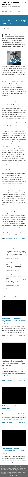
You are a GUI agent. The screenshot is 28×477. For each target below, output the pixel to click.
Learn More (12, 475)
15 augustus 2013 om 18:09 (12, 285)
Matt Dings (9, 274)
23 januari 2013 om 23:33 (12, 270)
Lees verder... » (22, 335)
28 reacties (9, 422)
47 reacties (9, 335)
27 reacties (9, 380)
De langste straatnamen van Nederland (13, 407)
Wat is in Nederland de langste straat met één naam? (14, 319)
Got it (17, 475)
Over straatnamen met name (10, 3)
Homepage (4, 11)
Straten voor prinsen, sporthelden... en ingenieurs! (13, 449)
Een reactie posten (7, 288)
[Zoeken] (22, 2)
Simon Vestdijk (6, 87)
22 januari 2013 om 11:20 (12, 258)
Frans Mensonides (11, 248)
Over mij (12, 11)
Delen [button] (23, 238)
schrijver (14, 238)
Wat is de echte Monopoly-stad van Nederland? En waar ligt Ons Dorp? (14, 363)
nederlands (8, 238)
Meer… (19, 11)
